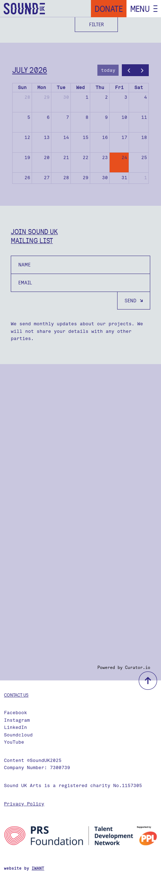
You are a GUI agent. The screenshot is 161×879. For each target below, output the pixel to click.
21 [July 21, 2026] (66, 157)
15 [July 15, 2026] (85, 137)
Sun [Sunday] (22, 87)
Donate (109, 8)
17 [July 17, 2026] (124, 137)
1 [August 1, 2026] (145, 178)
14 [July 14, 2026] (66, 137)
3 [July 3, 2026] (125, 97)
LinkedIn (15, 727)
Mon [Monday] (41, 87)
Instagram (17, 720)
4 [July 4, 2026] (145, 97)
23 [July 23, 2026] (105, 157)
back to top (148, 680)
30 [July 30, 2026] (105, 178)
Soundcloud (18, 735)
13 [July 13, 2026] (47, 137)
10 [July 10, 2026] (124, 117)
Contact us (16, 695)
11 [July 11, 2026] (144, 117)
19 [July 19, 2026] (27, 157)
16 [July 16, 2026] (105, 137)
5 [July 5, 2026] (28, 117)
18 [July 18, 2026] (144, 137)
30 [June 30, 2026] (66, 97)
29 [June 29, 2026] (47, 97)
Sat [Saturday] (138, 87)
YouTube (14, 742)
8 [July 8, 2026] (87, 117)
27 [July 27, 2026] (47, 178)
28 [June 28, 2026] (27, 97)
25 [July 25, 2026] (144, 157)
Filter (96, 24)
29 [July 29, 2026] (85, 178)
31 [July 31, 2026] (124, 178)
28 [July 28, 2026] (66, 178)
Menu (140, 8)
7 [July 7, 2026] (67, 117)
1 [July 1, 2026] (87, 97)
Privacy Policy (24, 804)
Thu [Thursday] (100, 87)
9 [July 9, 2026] (106, 117)
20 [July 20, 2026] (47, 157)
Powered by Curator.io (123, 667)
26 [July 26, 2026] (27, 178)
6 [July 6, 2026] (48, 117)
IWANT (38, 868)
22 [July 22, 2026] (85, 157)
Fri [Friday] (119, 87)
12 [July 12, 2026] (27, 137)
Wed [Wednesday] (80, 87)
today (108, 70)
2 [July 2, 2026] (106, 97)
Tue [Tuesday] (61, 87)
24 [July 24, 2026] (124, 157)
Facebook (15, 713)
